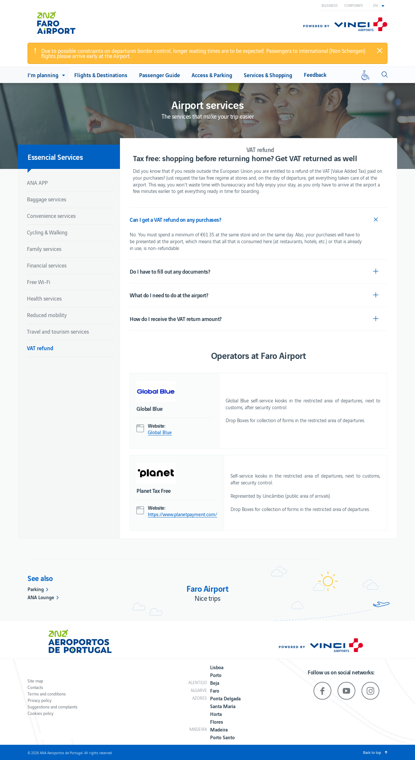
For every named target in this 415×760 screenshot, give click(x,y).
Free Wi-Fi (38, 282)
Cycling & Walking (47, 232)
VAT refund (40, 348)
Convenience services (51, 216)
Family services (44, 249)
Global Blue (160, 432)
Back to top (372, 752)
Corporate (353, 5)
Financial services (46, 265)
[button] (378, 5)
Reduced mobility (47, 315)
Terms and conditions (47, 694)
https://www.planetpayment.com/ (182, 514)
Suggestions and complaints (52, 707)
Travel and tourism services (58, 331)
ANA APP (37, 182)
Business (330, 5)
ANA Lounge (41, 597)
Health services (44, 298)
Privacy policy (40, 700)
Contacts (35, 687)
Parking (36, 588)
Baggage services (46, 199)
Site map (35, 681)
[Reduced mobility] (365, 75)
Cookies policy (40, 713)
